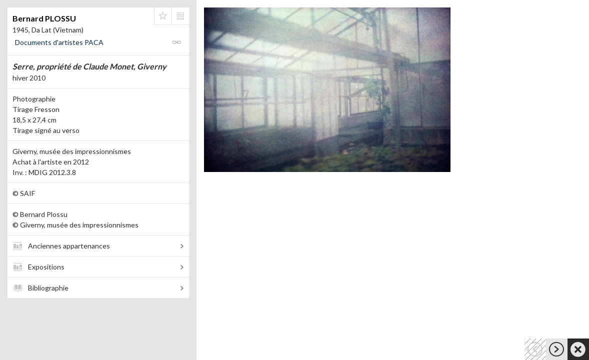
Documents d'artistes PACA (59, 42)
